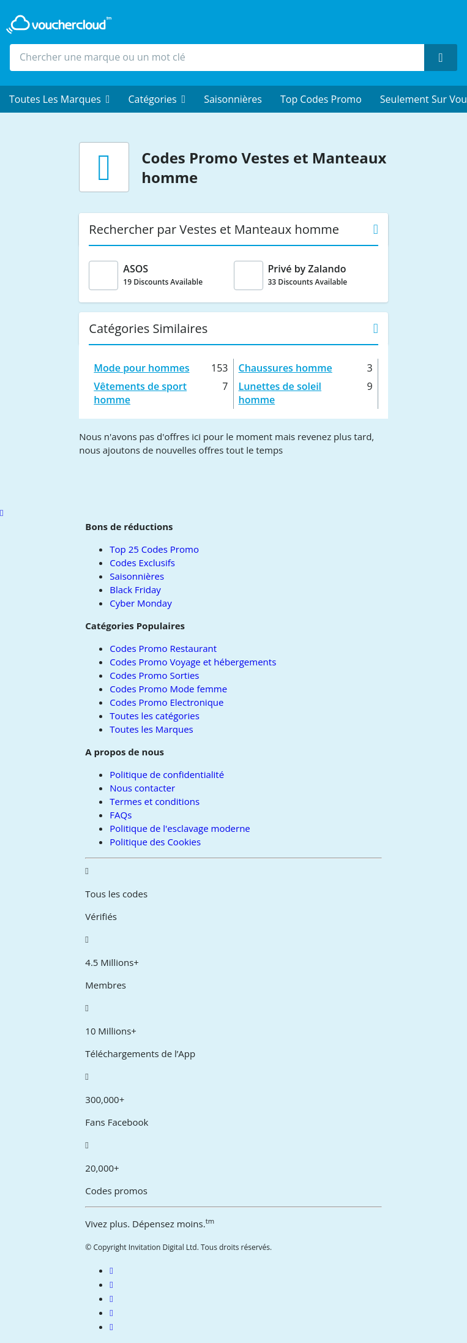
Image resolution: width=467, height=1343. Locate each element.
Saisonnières (233, 99)
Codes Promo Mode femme (168, 689)
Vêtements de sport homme (140, 393)
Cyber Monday (140, 603)
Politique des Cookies (155, 842)
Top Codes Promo (321, 99)
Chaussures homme (285, 368)
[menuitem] (59, 99)
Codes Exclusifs (142, 562)
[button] (59, 99)
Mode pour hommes (141, 368)
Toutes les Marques (151, 729)
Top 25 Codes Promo (154, 549)
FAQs (121, 815)
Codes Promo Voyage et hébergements (193, 662)
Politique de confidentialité (167, 774)
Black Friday (135, 589)
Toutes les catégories (155, 715)
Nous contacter (142, 788)
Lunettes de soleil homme (280, 393)
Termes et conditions (155, 801)
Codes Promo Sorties (154, 675)
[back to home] (58, 24)
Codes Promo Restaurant (163, 648)
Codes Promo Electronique (166, 702)
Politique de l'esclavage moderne (180, 828)
